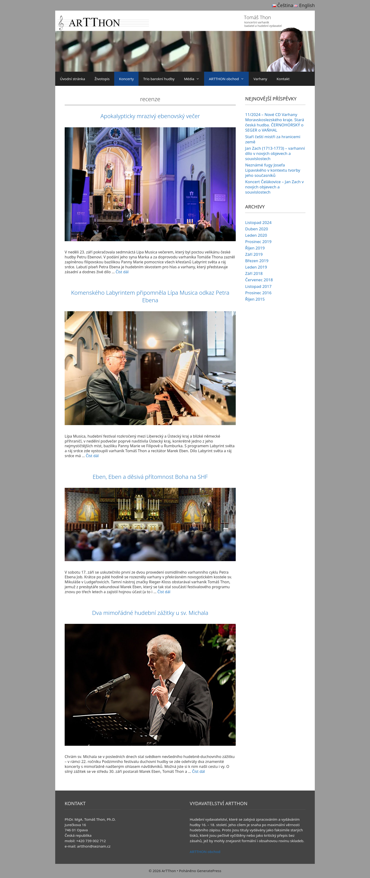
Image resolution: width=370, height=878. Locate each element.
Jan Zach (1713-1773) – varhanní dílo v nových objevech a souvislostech (275, 153)
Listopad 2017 (258, 286)
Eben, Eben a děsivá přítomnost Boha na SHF (150, 476)
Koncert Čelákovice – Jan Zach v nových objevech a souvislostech (274, 187)
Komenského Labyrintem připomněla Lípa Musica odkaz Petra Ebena (150, 296)
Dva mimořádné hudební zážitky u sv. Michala (150, 613)
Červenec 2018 (259, 279)
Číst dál (122, 271)
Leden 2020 (256, 235)
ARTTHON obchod (229, 79)
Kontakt (283, 78)
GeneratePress (209, 870)
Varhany (260, 78)
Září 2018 (254, 273)
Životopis (102, 78)
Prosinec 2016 (258, 292)
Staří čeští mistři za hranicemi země (272, 139)
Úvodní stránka (72, 78)
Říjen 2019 (255, 248)
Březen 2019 (257, 260)
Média (194, 79)
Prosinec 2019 (258, 241)
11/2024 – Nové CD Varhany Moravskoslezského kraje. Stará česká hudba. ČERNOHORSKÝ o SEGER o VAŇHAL (274, 122)
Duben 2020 (256, 229)
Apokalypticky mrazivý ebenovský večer (150, 116)
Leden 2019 (256, 267)
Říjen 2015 (255, 299)
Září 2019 (254, 254)
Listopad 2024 (258, 222)
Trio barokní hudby (159, 78)
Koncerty (126, 78)
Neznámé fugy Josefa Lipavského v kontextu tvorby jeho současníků (272, 170)
